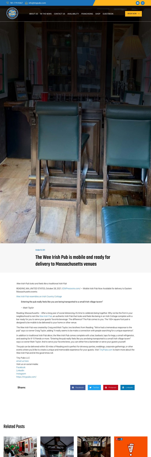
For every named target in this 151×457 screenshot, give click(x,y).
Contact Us (59, 13)
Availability (73, 13)
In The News (46, 13)
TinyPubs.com (105, 349)
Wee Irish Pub (45, 316)
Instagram (21, 373)
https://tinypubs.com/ (26, 377)
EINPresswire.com (71, 288)
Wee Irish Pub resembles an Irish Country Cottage (39, 296)
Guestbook (108, 13)
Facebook (20, 367)
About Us (33, 13)
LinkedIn (20, 370)
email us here (22, 361)
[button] (77, 387)
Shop (97, 13)
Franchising (87, 13)
